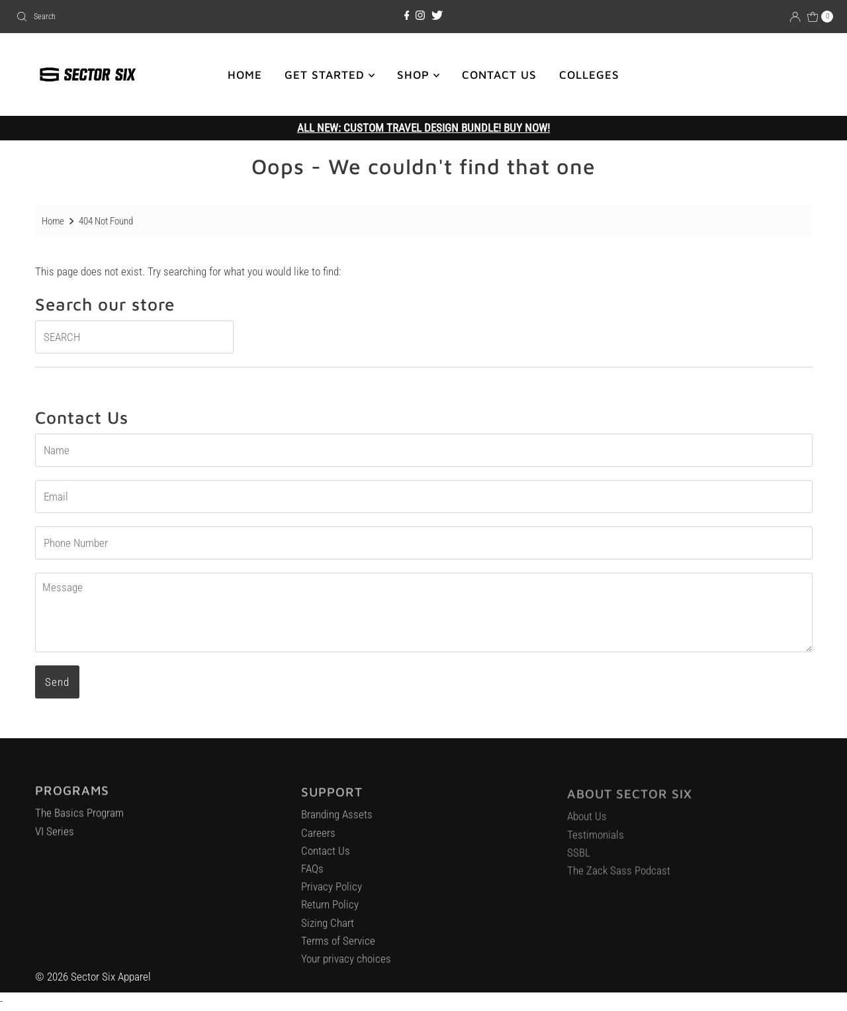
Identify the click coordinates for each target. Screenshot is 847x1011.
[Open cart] (820, 17)
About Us (587, 822)
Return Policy (330, 910)
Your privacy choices (346, 964)
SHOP (418, 74)
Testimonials (595, 840)
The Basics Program (79, 817)
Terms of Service (338, 946)
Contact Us (325, 856)
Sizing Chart (327, 928)
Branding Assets (337, 820)
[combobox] (145, 16)
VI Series (54, 835)
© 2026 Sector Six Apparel (93, 976)
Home (53, 221)
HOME (245, 74)
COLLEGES (589, 74)
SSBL (578, 858)
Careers (318, 838)
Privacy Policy (331, 891)
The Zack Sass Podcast (618, 876)
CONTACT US (499, 74)
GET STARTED (330, 74)
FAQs (312, 874)
